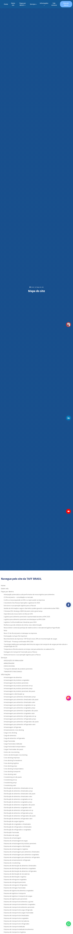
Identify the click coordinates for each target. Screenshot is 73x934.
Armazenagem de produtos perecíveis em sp (18, 686)
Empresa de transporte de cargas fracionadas (18, 913)
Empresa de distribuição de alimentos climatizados (20, 866)
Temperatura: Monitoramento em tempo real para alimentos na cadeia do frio (29, 649)
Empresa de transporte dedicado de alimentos (19, 929)
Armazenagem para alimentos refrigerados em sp (20, 716)
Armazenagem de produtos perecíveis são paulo (19, 691)
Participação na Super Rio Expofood (15, 636)
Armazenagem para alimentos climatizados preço (20, 697)
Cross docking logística (11, 763)
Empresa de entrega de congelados (15, 879)
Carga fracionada (9, 741)
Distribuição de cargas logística (14, 821)
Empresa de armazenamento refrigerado (17, 860)
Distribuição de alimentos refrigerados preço (18, 813)
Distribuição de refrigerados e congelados (17, 830)
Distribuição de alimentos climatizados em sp (18, 788)
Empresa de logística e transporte (15, 893)
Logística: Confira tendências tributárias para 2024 (20, 622)
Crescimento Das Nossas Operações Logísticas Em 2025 (22, 603)
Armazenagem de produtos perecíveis (16, 683)
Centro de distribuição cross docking (15, 755)
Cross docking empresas (12, 758)
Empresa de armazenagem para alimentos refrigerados (22, 857)
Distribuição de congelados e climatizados (17, 824)
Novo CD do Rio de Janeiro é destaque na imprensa (20, 633)
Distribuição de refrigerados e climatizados (18, 827)
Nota (5, 630)
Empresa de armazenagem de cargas (16, 841)
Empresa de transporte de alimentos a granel (18, 902)
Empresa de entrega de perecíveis (15, 882)
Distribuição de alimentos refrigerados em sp (18, 810)
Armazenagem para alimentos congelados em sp (19, 705)
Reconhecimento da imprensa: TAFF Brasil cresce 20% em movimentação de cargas (30, 639)
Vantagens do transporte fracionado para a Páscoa (20, 652)
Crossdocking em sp (10, 780)
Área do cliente (66, 4)
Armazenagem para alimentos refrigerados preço (20, 719)
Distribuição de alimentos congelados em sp (18, 799)
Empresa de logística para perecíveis (15, 899)
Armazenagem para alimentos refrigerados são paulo (21, 722)
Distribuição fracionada (11, 832)
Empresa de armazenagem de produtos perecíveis (20, 843)
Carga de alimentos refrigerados (14, 738)
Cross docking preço (10, 766)
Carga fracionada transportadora (14, 747)
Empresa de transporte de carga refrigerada (18, 910)
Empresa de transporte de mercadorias (16, 921)
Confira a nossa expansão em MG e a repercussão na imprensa (24, 600)
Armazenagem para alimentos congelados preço (19, 708)
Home (6, 4)
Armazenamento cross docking (14, 730)
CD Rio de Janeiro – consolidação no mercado (18, 597)
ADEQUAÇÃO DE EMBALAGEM (13, 660)
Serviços (33, 4)
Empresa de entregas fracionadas (15, 888)
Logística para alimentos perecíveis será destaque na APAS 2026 (24, 619)
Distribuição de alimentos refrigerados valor (18, 819)
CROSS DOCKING (9, 666)
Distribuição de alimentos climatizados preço (18, 791)
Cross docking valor (10, 774)
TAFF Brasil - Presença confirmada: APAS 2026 (18, 642)
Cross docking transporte (12, 771)
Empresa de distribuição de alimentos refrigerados (20, 871)
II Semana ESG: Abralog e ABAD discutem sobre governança (23, 611)
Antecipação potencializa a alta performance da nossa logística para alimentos (29, 594)
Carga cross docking (10, 733)
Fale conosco (54, 4)
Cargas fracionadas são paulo (13, 749)
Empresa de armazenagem (12, 838)
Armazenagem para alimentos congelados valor (19, 713)
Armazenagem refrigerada (12, 727)
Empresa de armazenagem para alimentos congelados (21, 855)
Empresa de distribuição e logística (15, 877)
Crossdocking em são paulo (13, 777)
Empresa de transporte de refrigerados (16, 924)
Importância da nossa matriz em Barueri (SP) (18, 614)
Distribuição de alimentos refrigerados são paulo (20, 816)
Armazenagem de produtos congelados (16, 680)
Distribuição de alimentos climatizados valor (18, 796)
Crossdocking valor (10, 785)
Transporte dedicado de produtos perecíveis (18, 669)
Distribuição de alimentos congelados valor (18, 807)
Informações (44, 3)
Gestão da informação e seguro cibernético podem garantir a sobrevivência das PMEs (31, 608)
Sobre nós (13, 4)
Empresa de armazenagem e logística (16, 849)
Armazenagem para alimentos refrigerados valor (20, 724)
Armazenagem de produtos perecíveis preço (18, 688)
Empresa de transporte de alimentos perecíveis (19, 907)
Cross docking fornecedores (13, 760)
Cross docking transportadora (13, 769)
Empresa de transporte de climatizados (16, 915)
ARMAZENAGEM (9, 663)
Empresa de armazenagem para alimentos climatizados (21, 852)
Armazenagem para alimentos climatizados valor (19, 702)
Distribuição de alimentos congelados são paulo (19, 805)
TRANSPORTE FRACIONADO (13, 672)
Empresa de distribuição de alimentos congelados (20, 868)
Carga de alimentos (10, 735)
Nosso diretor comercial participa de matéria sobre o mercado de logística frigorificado (32, 628)
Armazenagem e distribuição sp (14, 694)
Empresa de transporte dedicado (14, 927)
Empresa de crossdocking (12, 863)
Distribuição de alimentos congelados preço (18, 802)
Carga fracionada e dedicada (13, 744)
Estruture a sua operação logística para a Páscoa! (20, 606)
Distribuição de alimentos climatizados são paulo (19, 794)
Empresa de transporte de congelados (16, 918)
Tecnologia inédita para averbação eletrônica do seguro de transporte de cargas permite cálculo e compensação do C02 (35, 645)
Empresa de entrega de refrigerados (15, 885)
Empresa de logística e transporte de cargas (18, 896)
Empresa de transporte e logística (15, 932)
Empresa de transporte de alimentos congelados (19, 904)
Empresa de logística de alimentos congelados (19, 891)
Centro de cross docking (11, 752)
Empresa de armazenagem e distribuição (17, 846)
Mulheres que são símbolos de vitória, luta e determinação (23, 625)
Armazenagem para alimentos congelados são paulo (21, 711)
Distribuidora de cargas (11, 835)
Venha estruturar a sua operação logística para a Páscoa (22, 655)
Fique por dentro (22, 4)
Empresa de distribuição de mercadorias (17, 874)
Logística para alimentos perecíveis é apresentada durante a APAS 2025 (27, 617)
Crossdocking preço (10, 783)
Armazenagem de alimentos (13, 677)
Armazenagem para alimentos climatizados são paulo (21, 699)
